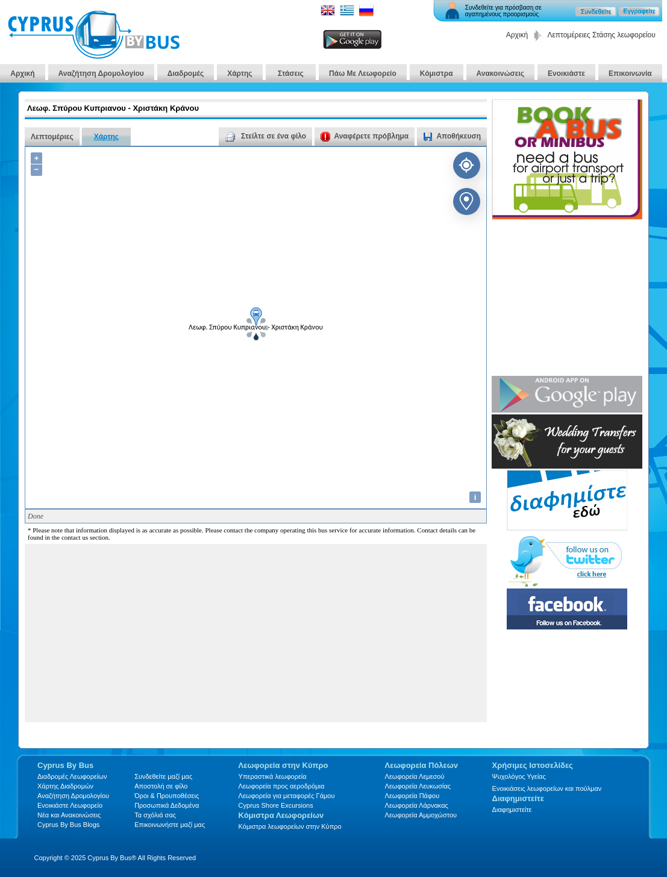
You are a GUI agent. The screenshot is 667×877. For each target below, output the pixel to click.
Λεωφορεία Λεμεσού (415, 776)
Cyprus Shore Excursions (276, 805)
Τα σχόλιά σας (155, 815)
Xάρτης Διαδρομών (65, 786)
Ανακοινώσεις (501, 73)
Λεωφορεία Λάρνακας (416, 805)
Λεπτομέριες (52, 137)
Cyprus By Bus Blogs (68, 824)
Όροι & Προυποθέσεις (166, 795)
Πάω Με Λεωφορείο (362, 73)
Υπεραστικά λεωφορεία (273, 776)
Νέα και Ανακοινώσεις (69, 815)
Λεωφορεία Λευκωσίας (418, 786)
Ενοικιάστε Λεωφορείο (69, 805)
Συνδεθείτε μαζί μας (163, 776)
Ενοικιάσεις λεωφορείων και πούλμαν (547, 788)
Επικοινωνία (630, 73)
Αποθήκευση (458, 136)
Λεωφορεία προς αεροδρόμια (282, 786)
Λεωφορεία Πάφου (412, 795)
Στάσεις (291, 73)
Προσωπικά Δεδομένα (166, 805)
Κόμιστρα (436, 73)
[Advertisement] (218, 637)
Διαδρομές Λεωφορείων (72, 776)
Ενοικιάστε (566, 73)
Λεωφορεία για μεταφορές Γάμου (287, 795)
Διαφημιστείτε (512, 809)
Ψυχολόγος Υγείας (519, 776)
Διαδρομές (186, 73)
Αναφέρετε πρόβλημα (365, 136)
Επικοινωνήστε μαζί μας (169, 824)
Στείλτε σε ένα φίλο (265, 136)
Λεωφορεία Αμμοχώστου (421, 815)
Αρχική (517, 35)
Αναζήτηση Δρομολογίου (101, 73)
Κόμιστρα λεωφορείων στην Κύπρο (290, 826)
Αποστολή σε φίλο (160, 786)
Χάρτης (239, 73)
